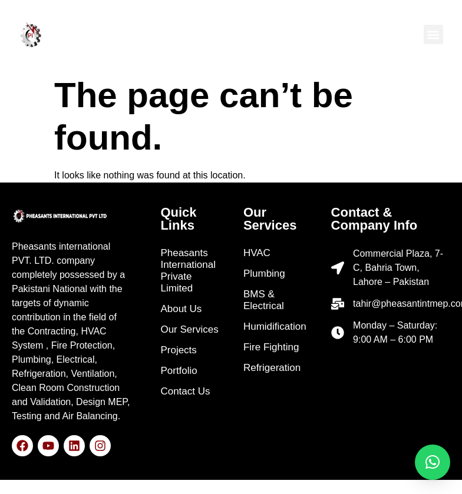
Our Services (189, 329)
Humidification (274, 326)
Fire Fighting (271, 347)
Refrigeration (272, 367)
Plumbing (264, 273)
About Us (181, 308)
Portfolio (178, 370)
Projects (178, 350)
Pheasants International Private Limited (188, 270)
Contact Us (185, 391)
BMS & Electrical (263, 300)
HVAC (256, 252)
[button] (433, 34)
